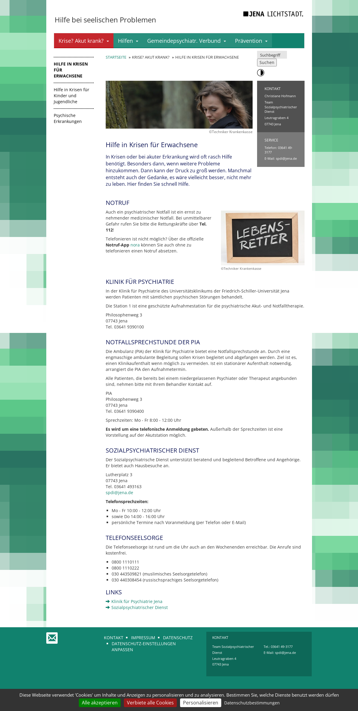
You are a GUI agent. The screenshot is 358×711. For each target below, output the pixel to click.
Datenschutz (178, 637)
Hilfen (128, 40)
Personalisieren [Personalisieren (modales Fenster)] (200, 702)
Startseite (116, 57)
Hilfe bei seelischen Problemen (105, 20)
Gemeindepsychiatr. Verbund (186, 40)
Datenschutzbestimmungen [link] (252, 703)
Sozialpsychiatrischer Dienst (137, 607)
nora (135, 245)
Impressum (143, 637)
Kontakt (113, 637)
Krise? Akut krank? (84, 40)
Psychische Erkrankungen (68, 118)
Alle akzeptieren (100, 702)
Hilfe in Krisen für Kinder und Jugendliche (71, 95)
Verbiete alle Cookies (150, 702)
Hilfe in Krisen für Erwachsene (71, 70)
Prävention (251, 40)
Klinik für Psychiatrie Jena (134, 601)
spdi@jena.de (286, 158)
